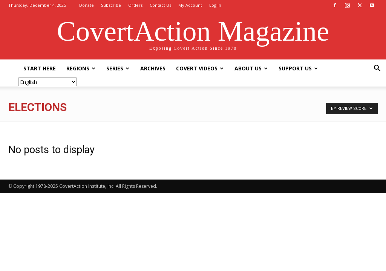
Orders (135, 5)
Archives (152, 68)
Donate (86, 5)
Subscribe (111, 5)
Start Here (39, 68)
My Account (190, 5)
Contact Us (160, 5)
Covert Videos (200, 68)
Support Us (298, 68)
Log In (215, 5)
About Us (251, 68)
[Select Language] (47, 82)
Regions (80, 68)
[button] (377, 69)
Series (117, 68)
